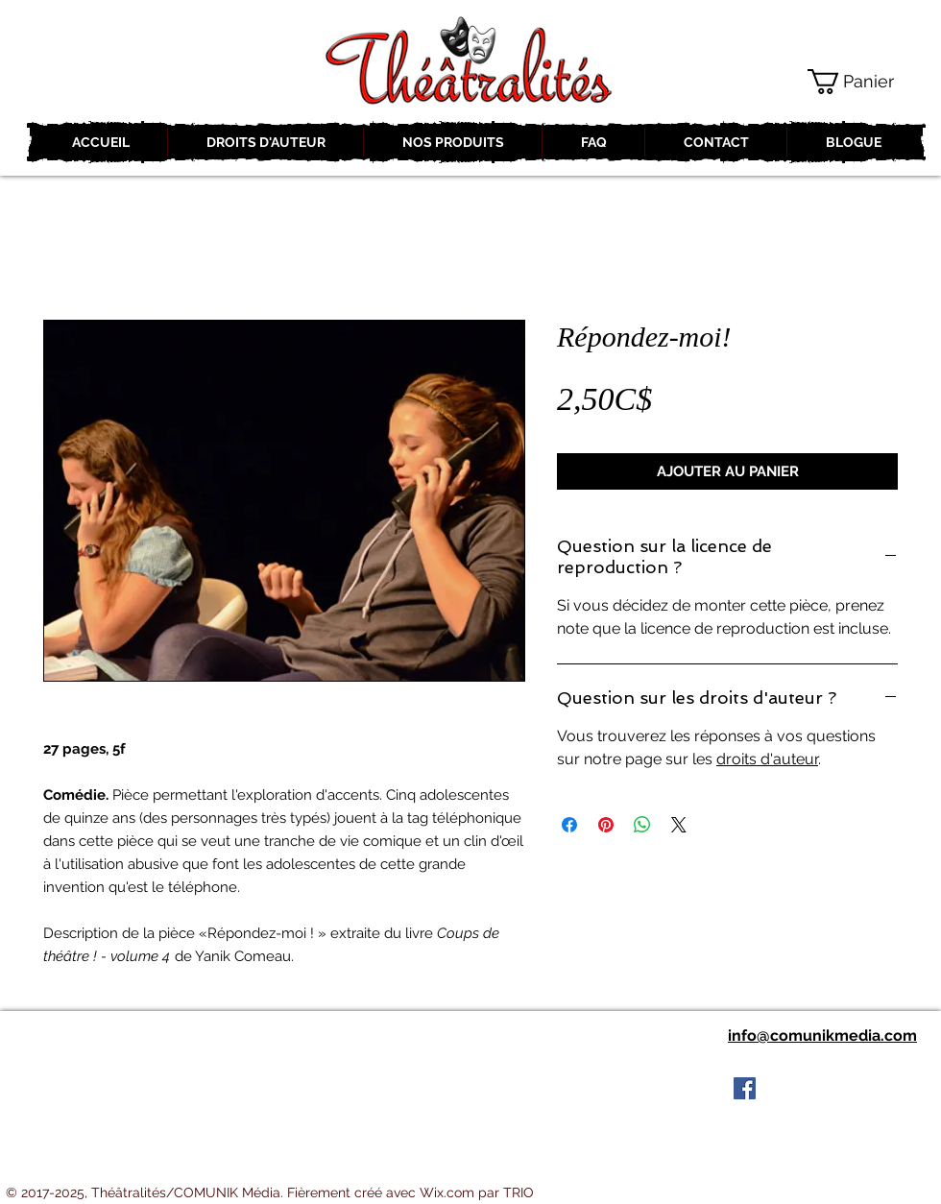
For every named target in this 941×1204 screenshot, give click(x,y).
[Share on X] (678, 824)
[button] (865, 81)
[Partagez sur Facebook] (569, 824)
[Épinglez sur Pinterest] (605, 824)
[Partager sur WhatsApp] (642, 824)
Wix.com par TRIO (477, 1192)
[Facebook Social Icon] (745, 1088)
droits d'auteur (767, 759)
